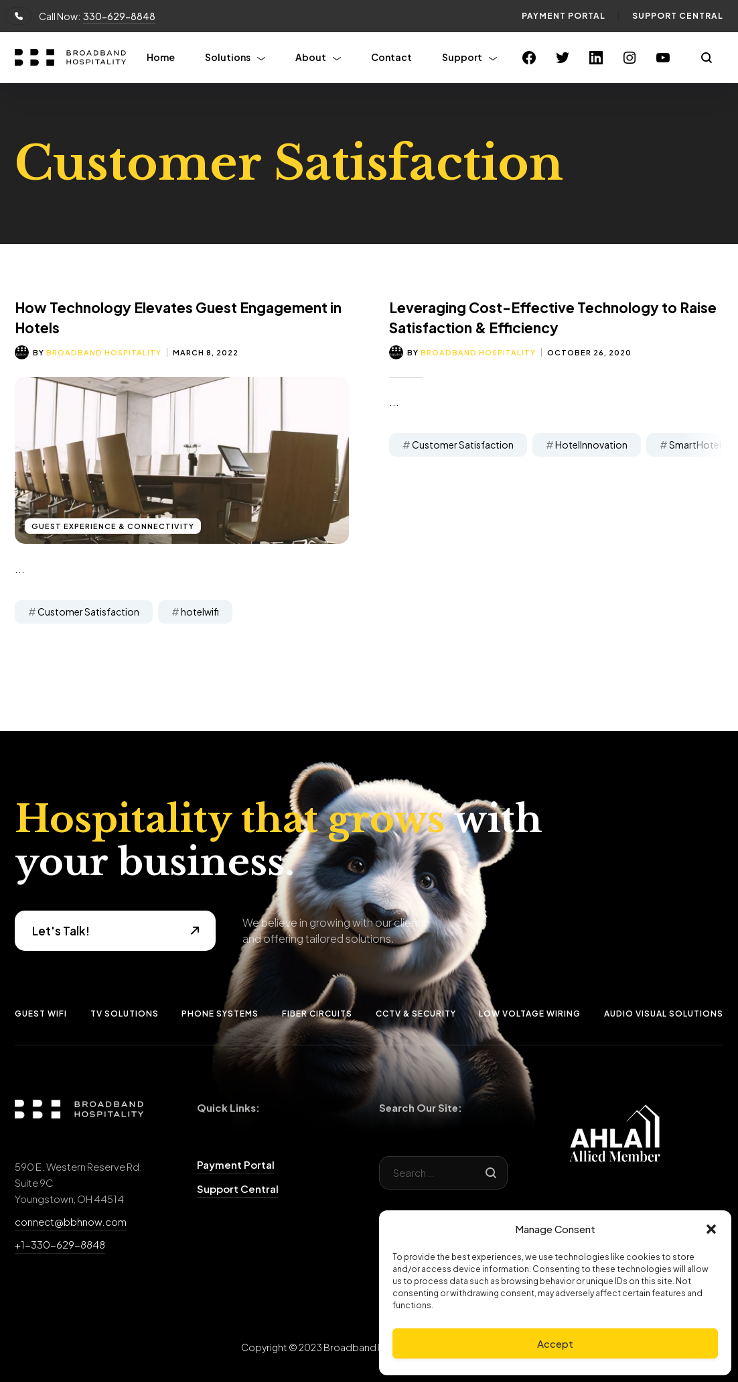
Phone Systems (220, 1014)
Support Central (677, 16)
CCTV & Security (416, 1014)
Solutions (227, 57)
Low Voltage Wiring (530, 1014)
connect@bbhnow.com (71, 1221)
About (310, 57)
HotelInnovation (591, 445)
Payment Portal (563, 16)
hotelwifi (200, 612)
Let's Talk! (61, 930)
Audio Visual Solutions (663, 1014)
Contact (391, 57)
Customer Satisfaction (88, 612)
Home (161, 57)
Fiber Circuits (317, 1014)
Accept (555, 1343)
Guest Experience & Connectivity (112, 526)
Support (462, 57)
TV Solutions (124, 1014)
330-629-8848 (119, 16)
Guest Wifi (41, 1014)
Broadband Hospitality (103, 352)
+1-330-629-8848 (60, 1244)
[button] (711, 1229)
